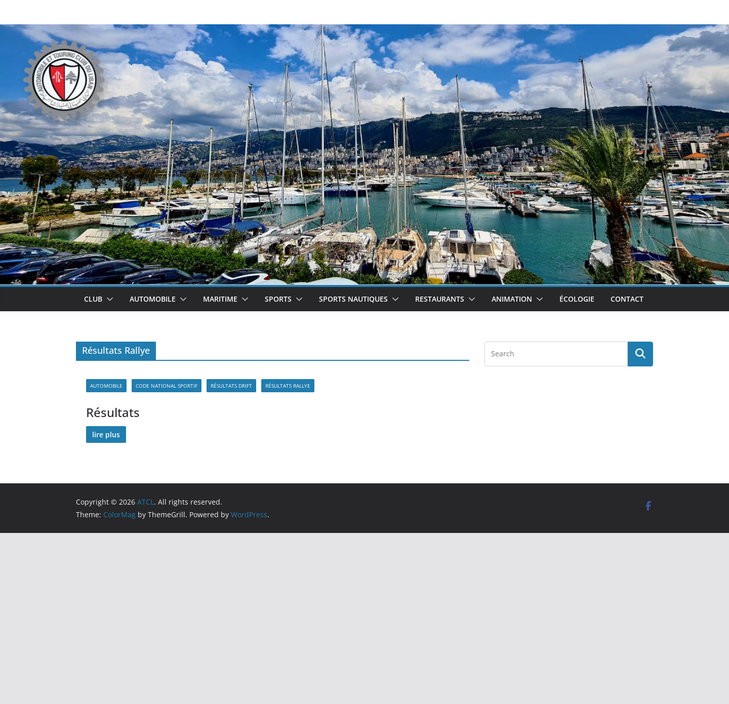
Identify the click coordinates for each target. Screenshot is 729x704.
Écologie (576, 299)
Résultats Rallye (287, 385)
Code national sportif (166, 385)
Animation (512, 299)
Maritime (220, 299)
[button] (107, 299)
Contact (627, 299)
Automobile (153, 299)
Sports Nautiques (353, 299)
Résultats (113, 412)
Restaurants (439, 299)
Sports (278, 299)
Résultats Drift (231, 385)
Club (93, 299)
